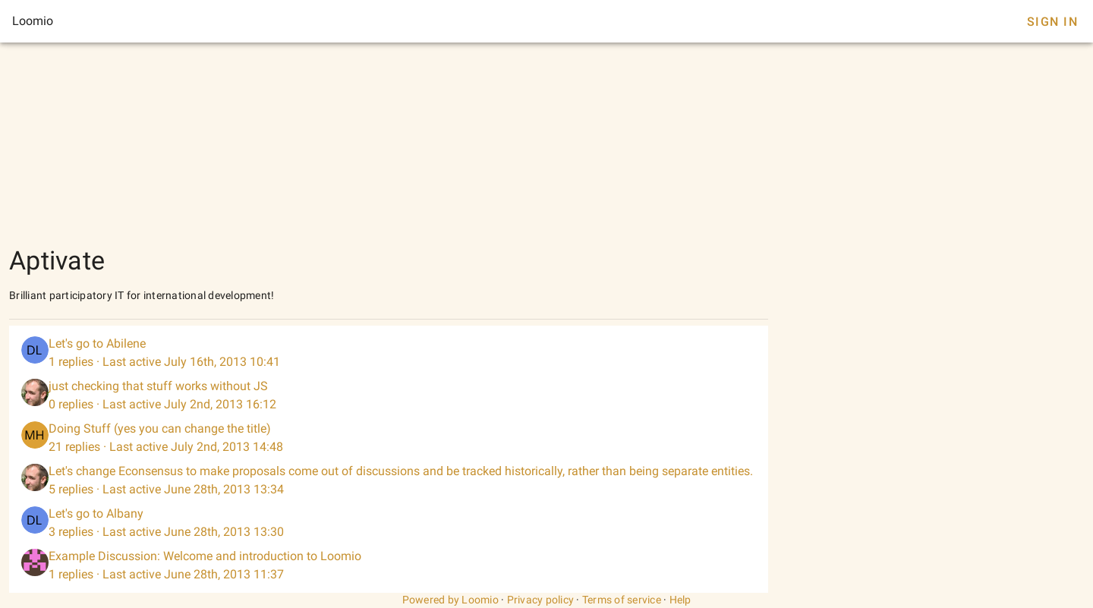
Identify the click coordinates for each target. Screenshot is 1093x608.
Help (680, 600)
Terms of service (621, 600)
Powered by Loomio (450, 600)
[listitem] (388, 353)
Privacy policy (541, 600)
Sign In (1052, 21)
